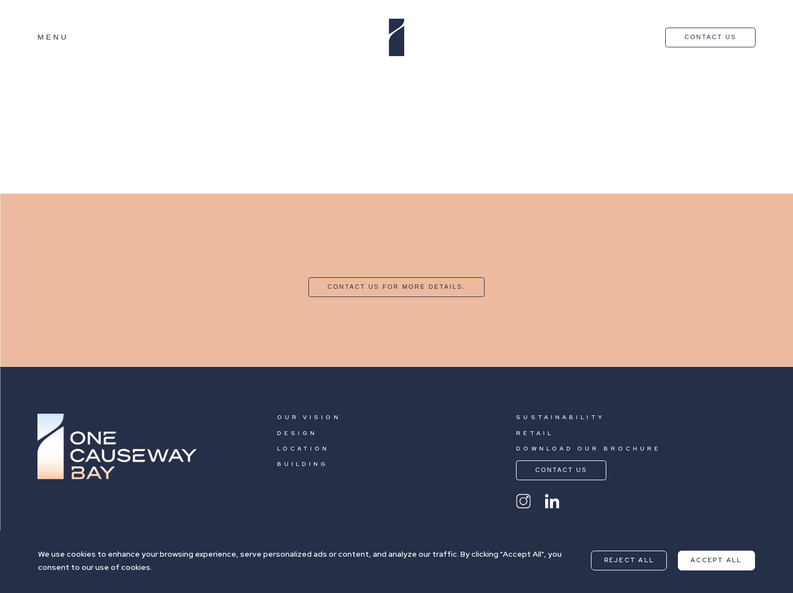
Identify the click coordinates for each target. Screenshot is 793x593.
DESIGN (297, 433)
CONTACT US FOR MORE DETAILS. (396, 286)
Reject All (629, 560)
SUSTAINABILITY (560, 417)
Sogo (12, 127)
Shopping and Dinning (193, 79)
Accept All (716, 560)
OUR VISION (309, 417)
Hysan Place (27, 91)
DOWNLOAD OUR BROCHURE (588, 448)
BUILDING (303, 464)
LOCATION (303, 448)
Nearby (89, 79)
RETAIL (534, 433)
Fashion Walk (29, 163)
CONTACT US (710, 37)
